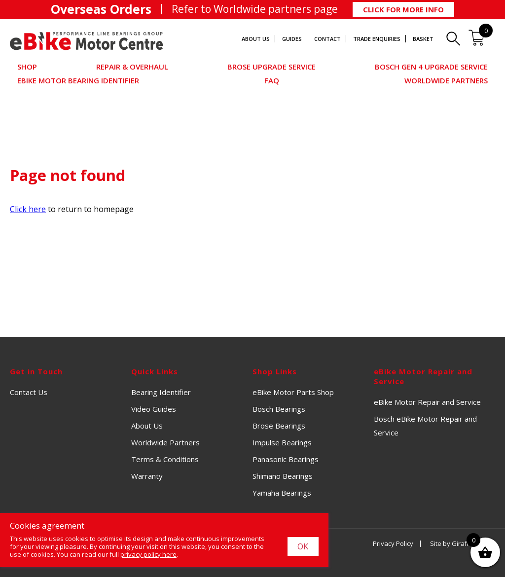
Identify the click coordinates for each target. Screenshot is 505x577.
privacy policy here (148, 554)
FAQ (271, 80)
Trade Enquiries (376, 38)
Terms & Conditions (165, 459)
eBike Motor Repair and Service (427, 402)
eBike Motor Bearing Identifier (78, 80)
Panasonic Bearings (285, 459)
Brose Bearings (278, 426)
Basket (423, 38)
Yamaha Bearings (281, 493)
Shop (27, 67)
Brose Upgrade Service (271, 67)
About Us (256, 38)
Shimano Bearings (282, 476)
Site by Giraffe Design (462, 543)
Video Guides (153, 409)
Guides (292, 38)
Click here (28, 209)
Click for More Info (403, 9)
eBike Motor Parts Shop (293, 392)
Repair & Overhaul (132, 67)
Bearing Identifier (161, 392)
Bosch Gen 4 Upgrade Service (431, 67)
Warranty (147, 476)
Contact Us (28, 392)
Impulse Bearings (282, 442)
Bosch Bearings (278, 409)
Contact (327, 38)
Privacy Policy (393, 543)
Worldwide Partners (446, 80)
